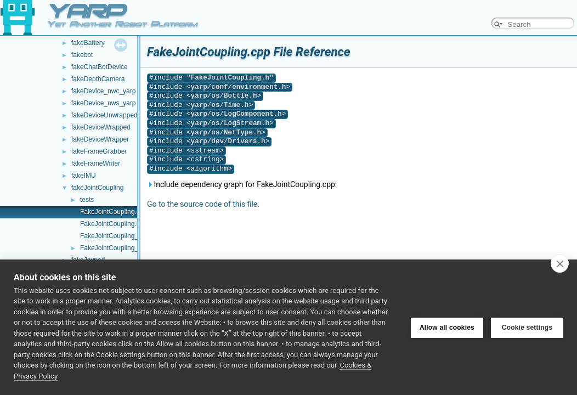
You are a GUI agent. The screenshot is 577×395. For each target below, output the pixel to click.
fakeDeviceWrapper (100, 139)
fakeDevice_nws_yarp (103, 103)
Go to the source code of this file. (203, 204)
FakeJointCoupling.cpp (113, 212)
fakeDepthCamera (98, 79)
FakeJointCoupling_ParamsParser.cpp (136, 236)
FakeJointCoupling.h (110, 224)
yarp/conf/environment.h (238, 87)
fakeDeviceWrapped (101, 127)
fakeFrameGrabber (99, 151)
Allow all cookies (447, 327)
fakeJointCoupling (97, 187)
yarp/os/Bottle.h (224, 95)
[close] (560, 263)
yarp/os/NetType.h (226, 132)
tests (87, 200)
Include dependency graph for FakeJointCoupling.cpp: (242, 184)
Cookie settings (527, 327)
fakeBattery (88, 43)
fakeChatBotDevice (99, 67)
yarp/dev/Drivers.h (228, 141)
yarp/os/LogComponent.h (236, 114)
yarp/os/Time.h (220, 105)
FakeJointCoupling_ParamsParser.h (132, 248)
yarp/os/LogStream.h (230, 123)
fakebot (82, 55)
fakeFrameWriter (95, 163)
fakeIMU (83, 175)
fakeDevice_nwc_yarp (103, 91)
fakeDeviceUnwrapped (104, 115)
